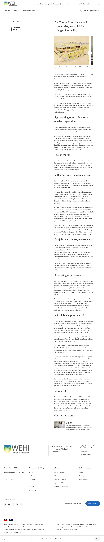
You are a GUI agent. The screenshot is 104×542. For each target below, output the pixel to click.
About (12, 21)
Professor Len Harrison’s (79, 292)
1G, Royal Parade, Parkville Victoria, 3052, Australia (87, 447)
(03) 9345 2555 (84, 451)
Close (97, 539)
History (18, 21)
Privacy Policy (49, 539)
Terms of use (59, 539)
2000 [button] (69, 423)
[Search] (49, 4)
